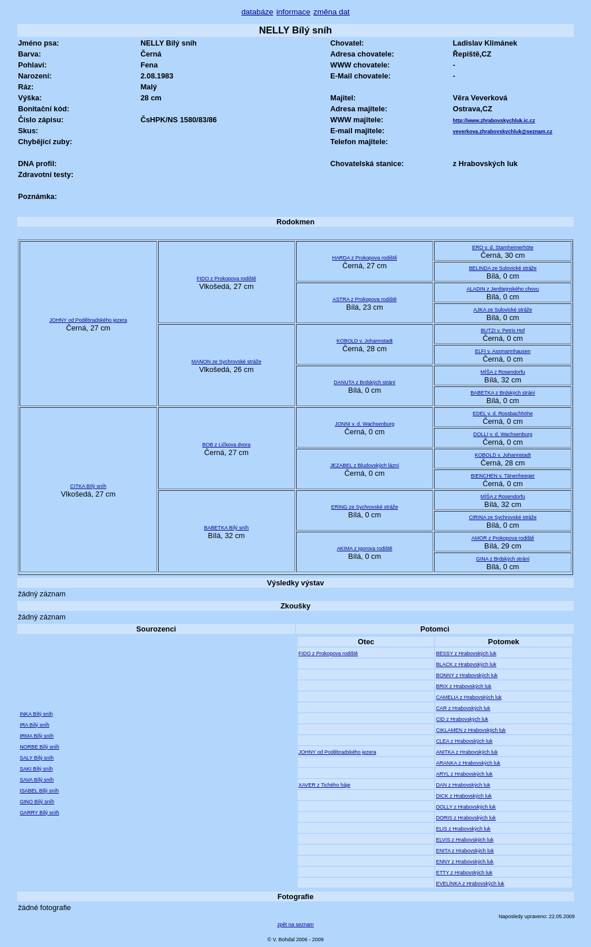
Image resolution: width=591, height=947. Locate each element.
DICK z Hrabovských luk (464, 796)
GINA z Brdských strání (503, 559)
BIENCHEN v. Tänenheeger (503, 476)
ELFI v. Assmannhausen (502, 351)
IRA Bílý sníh (34, 725)
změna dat (331, 11)
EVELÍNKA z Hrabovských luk (470, 883)
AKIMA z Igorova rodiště (364, 548)
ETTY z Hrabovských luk (464, 872)
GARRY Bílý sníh (39, 813)
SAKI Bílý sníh (36, 769)
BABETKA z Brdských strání (502, 393)
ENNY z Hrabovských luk (464, 862)
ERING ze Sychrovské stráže (364, 507)
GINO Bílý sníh (37, 802)
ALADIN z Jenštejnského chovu (502, 289)
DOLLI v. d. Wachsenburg (502, 434)
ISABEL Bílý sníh (39, 791)
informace (293, 11)
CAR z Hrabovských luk (463, 708)
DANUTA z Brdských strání (364, 382)
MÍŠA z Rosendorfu (503, 372)
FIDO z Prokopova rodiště (226, 278)
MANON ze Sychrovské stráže (226, 361)
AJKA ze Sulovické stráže (502, 310)
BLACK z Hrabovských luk (466, 664)
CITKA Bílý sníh (88, 486)
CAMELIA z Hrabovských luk (469, 697)
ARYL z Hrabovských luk (464, 774)
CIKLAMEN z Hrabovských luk (471, 730)
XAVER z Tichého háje (324, 785)
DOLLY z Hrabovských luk (466, 807)
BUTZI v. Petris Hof (503, 330)
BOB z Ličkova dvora (226, 445)
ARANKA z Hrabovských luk (468, 763)
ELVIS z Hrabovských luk (464, 840)
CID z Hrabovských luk (462, 719)
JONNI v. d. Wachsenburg (364, 424)
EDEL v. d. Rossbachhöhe (503, 413)
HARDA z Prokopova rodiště (364, 258)
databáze (257, 11)
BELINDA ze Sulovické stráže (502, 268)
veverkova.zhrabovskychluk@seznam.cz (502, 131)
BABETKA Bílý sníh (226, 528)
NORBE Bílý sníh (39, 747)
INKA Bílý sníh (36, 714)
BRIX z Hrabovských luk (463, 686)
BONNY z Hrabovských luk (467, 675)
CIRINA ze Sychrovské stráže (502, 517)
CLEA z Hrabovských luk (464, 741)
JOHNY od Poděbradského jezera (89, 320)
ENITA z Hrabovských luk (464, 851)
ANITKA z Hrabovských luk (467, 752)
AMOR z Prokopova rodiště (503, 538)
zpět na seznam (295, 924)
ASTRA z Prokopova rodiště (364, 299)
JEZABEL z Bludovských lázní (364, 465)
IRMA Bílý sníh (37, 736)
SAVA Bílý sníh (37, 780)
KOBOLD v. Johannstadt (364, 341)
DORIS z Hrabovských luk (466, 818)
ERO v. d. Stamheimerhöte (502, 247)
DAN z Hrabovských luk (463, 785)
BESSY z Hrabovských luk (466, 653)
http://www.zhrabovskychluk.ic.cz (494, 120)
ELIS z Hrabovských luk (463, 829)
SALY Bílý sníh (37, 758)
